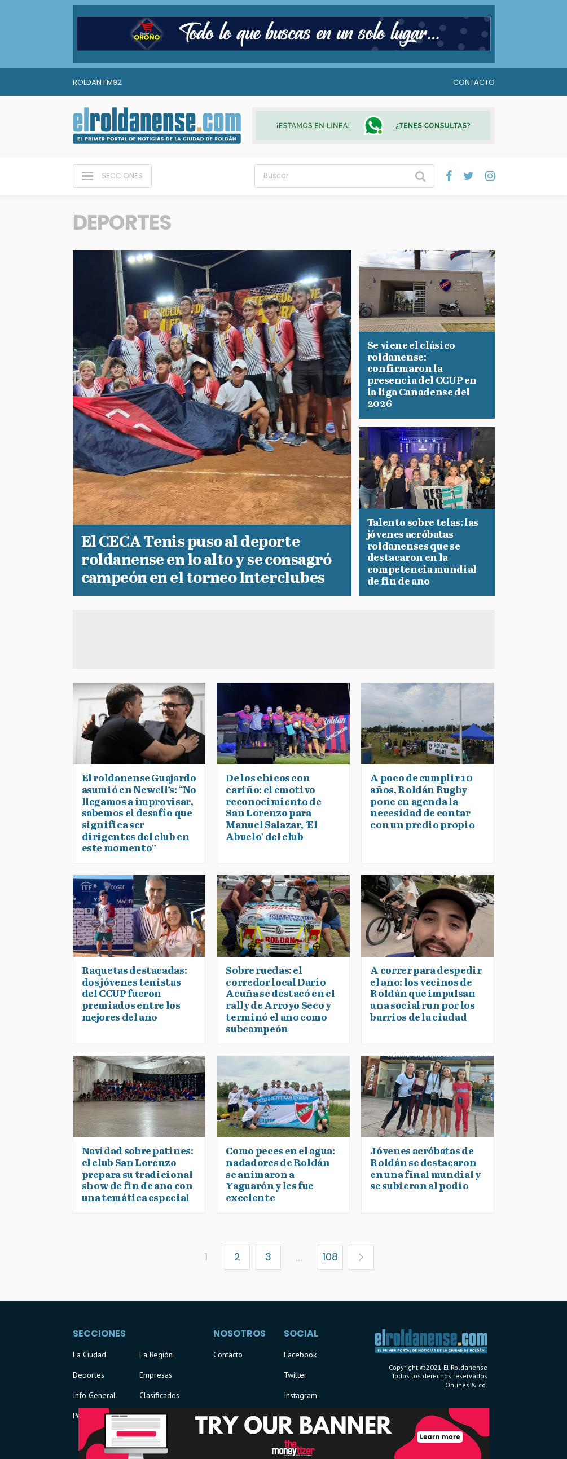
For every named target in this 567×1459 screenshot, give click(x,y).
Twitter (295, 1375)
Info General (94, 1395)
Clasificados (159, 1395)
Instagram (300, 1395)
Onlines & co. (466, 1385)
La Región (156, 1355)
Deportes (88, 1375)
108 (330, 1257)
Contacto (474, 82)
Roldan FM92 (97, 82)
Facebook (300, 1355)
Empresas (155, 1375)
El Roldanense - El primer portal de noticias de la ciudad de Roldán (157, 125)
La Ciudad (89, 1355)
